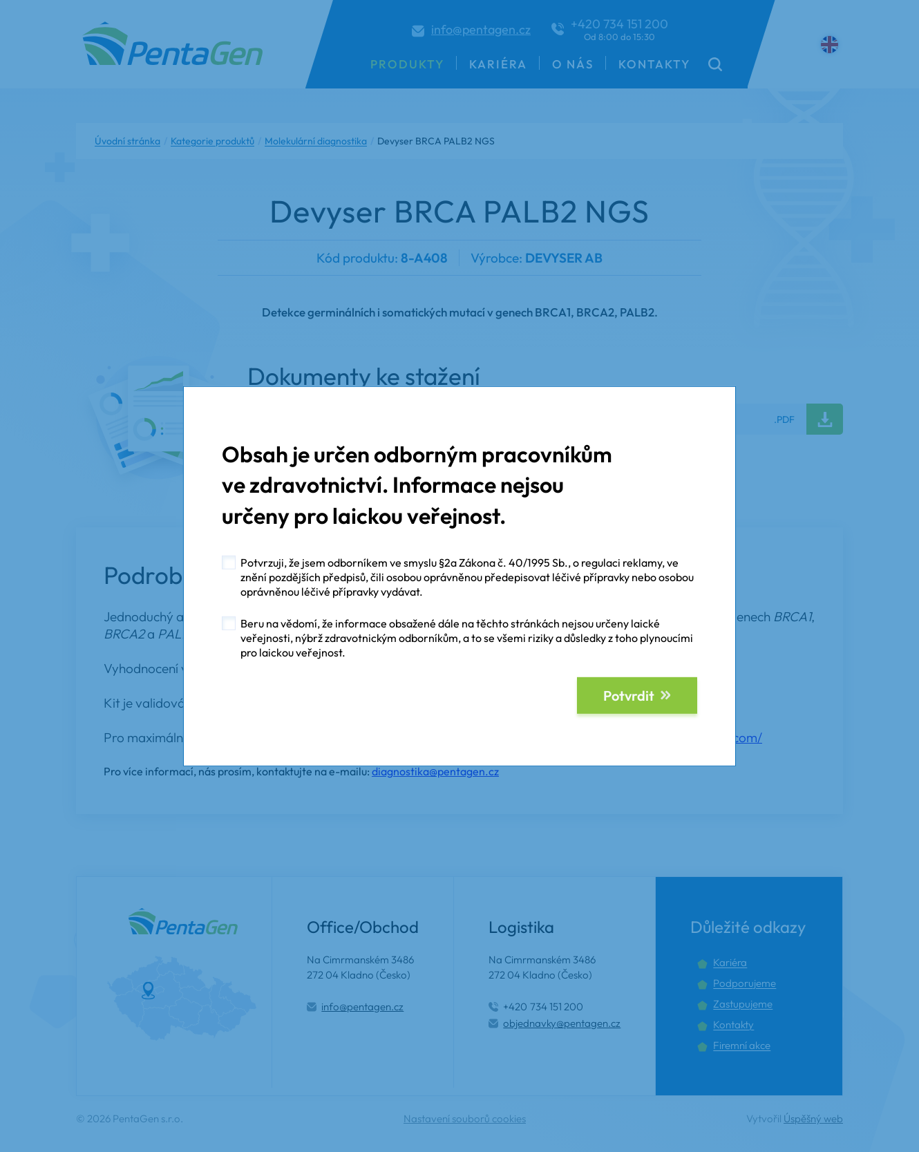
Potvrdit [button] (628, 695)
